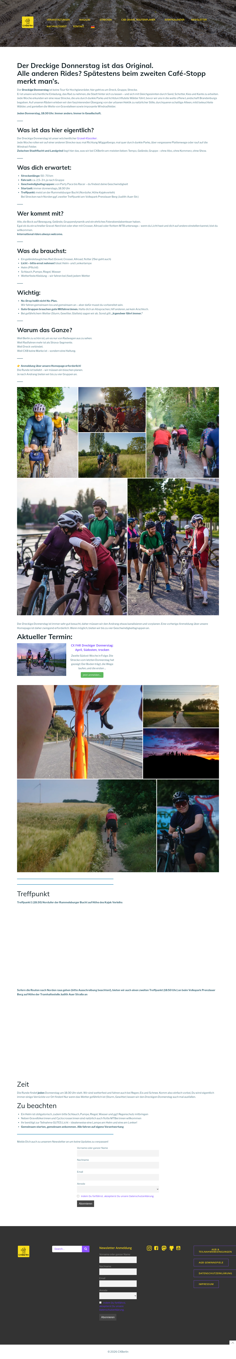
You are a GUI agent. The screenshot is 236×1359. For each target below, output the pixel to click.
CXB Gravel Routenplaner (139, 19)
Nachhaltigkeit (57, 26)
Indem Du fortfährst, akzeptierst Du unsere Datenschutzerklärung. (117, 1196)
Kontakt (78, 26)
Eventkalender (175, 19)
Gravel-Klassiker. (87, 138)
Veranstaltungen (60, 19)
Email (80, 1171)
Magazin (86, 19)
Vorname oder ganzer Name (92, 1148)
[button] (47, 432)
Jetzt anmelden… (92, 674)
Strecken (107, 19)
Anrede (81, 1183)
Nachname (83, 1159)
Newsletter (199, 19)
